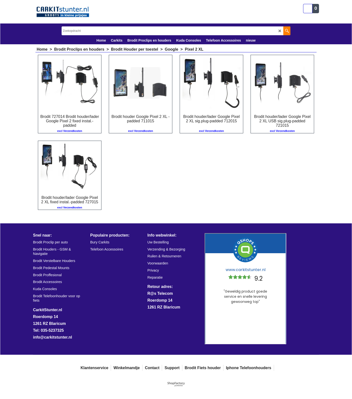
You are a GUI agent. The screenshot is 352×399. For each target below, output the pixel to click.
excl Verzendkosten (69, 130)
